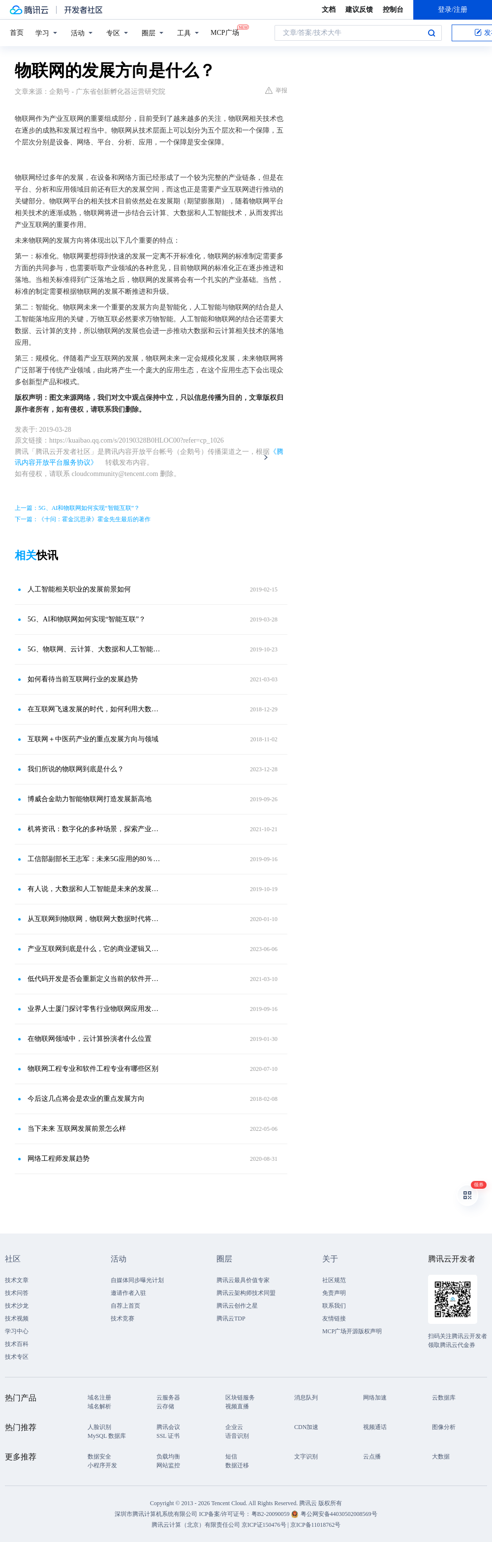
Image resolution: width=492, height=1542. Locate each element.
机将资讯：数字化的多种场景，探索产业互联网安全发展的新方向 (96, 829)
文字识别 (306, 1456)
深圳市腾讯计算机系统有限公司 (156, 1514)
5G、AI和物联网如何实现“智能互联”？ (87, 619)
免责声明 (334, 1293)
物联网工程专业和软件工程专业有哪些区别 (93, 1068)
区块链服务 (240, 1397)
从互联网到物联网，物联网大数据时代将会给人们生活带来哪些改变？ (96, 919)
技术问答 (17, 1293)
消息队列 (306, 1397)
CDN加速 (306, 1427)
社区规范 (334, 1280)
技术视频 (17, 1318)
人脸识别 (99, 1427)
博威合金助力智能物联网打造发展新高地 (90, 799)
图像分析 (444, 1427)
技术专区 (17, 1356)
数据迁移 (237, 1465)
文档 (329, 9)
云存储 (165, 1406)
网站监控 (168, 1465)
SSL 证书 (168, 1435)
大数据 (441, 1456)
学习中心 (17, 1331)
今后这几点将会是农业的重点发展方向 (86, 1098)
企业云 (234, 1427)
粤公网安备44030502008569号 (339, 1514)
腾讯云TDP (231, 1318)
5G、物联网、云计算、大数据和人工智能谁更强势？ (96, 649)
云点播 (372, 1456)
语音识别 (237, 1435)
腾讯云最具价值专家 (243, 1280)
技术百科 (17, 1344)
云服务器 (168, 1397)
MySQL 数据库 (107, 1435)
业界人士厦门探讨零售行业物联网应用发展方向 (96, 1008)
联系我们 (334, 1305)
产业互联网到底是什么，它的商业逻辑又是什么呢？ (96, 949)
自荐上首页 (125, 1305)
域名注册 (99, 1397)
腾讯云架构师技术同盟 (246, 1293)
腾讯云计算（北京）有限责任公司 (196, 1524)
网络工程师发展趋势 (59, 1158)
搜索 (431, 33)
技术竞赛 (122, 1318)
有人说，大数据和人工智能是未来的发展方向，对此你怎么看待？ (96, 889)
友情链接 (334, 1318)
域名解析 (99, 1406)
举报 (276, 90)
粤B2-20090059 (271, 1514)
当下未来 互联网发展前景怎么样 (77, 1128)
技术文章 (17, 1280)
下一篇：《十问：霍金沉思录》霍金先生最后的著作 (83, 519)
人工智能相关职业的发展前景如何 (79, 589)
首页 (17, 32)
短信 (231, 1456)
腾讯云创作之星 (237, 1305)
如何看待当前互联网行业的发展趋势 (83, 679)
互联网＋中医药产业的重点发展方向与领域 (93, 739)
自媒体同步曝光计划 (137, 1280)
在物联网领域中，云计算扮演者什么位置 (90, 1038)
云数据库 (444, 1397)
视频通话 (375, 1427)
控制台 (393, 9)
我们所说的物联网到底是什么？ (76, 769)
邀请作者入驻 (128, 1293)
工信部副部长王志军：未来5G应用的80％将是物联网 (96, 859)
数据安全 (99, 1456)
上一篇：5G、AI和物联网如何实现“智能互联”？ (77, 508)
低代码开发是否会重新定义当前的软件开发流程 (96, 978)
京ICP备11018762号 (315, 1524)
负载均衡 (168, 1456)
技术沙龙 (17, 1305)
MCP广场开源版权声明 (352, 1331)
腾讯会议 (168, 1427)
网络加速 (375, 1397)
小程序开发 (102, 1465)
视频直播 (237, 1406)
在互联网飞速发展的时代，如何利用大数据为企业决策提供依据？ (96, 709)
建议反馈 (359, 9)
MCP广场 (225, 32)
